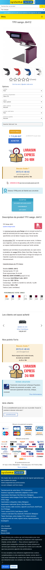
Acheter (15, 141)
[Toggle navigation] (42, 16)
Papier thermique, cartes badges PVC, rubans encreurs (18, 516)
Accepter (5, 567)
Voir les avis (16, 84)
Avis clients (22, 210)
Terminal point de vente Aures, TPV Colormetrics (16, 490)
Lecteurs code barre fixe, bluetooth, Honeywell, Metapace (19, 514)
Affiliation (4, 531)
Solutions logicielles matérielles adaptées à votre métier (19, 493)
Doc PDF (38, 226)
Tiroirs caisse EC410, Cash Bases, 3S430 (14, 511)
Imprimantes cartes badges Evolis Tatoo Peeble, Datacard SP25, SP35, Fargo (22, 498)
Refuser (13, 567)
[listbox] (22, 9)
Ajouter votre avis (27, 84)
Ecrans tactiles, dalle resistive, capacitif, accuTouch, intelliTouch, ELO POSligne (21, 508)
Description (22, 200)
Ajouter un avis (11, 414)
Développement (6, 528)
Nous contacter (22, 467)
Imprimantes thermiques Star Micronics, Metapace (17, 495)
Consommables (22, 206)
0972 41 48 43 (22, 172)
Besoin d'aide (5, 533)
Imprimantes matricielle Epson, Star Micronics (16, 504)
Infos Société (5, 526)
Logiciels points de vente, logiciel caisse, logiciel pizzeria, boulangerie (20, 520)
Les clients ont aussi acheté (22, 203)
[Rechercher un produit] (20, 6)
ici (17, 542)
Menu (3, 17)
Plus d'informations (35, 394)
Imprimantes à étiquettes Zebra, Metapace (15, 502)
